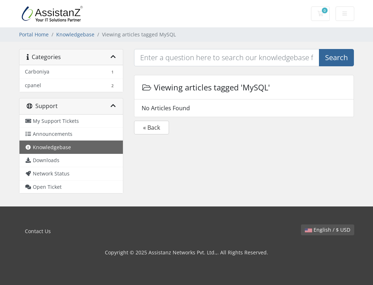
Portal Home (34, 34)
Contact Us (38, 231)
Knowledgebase (75, 34)
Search (336, 57)
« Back (151, 128)
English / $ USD (327, 229)
